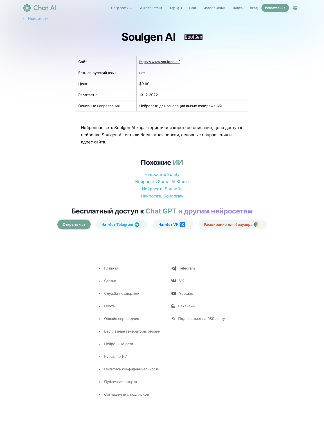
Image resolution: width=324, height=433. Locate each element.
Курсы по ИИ (115, 356)
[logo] (39, 8)
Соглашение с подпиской (126, 394)
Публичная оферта (120, 381)
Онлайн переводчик (121, 318)
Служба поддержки (121, 293)
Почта (109, 306)
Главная (111, 268)
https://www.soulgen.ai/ (159, 61)
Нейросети (122, 8)
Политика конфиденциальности (131, 369)
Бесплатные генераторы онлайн (132, 331)
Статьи (110, 281)
